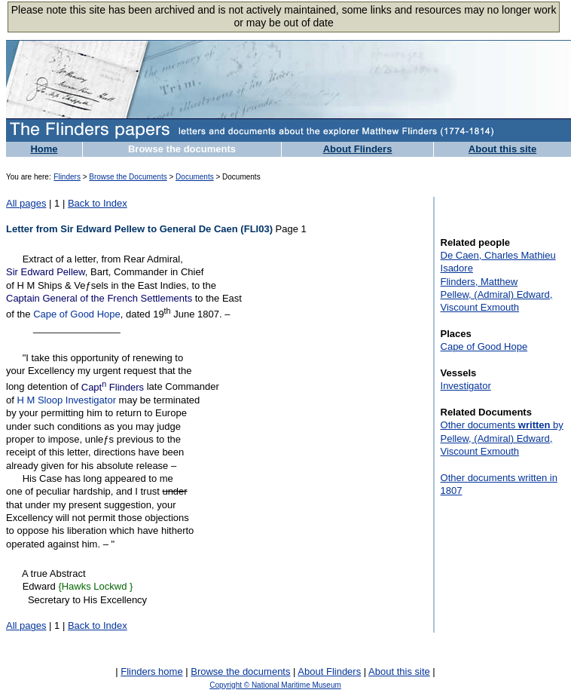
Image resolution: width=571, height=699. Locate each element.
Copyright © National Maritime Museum (275, 685)
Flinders (67, 177)
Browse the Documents (127, 177)
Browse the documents (182, 149)
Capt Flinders (112, 387)
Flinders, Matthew (479, 281)
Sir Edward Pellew (45, 271)
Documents (195, 177)
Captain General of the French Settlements (99, 298)
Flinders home (151, 671)
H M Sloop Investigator (66, 400)
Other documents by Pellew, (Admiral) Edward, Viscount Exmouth (502, 438)
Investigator (466, 385)
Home (43, 149)
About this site (502, 149)
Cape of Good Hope (77, 314)
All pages (26, 203)
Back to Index (97, 203)
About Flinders (357, 149)
